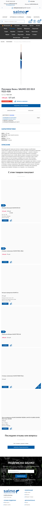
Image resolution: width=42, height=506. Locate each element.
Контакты (37, 17)
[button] (10, 4)
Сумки (13, 34)
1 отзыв (11, 212)
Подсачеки (35, 28)
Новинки (28, 489)
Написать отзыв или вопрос (21, 431)
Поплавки (12, 28)
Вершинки (27, 28)
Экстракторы (16, 37)
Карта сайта (7, 489)
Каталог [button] (5, 17)
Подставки (21, 34)
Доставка (28, 477)
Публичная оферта (9, 491)
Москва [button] (12, 115)
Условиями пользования (20, 465)
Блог (27, 487)
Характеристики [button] (11, 110)
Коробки (12, 31)
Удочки (31, 25)
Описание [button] (30, 110)
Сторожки (20, 31)
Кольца (28, 34)
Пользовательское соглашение (12, 494)
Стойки (35, 34)
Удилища (24, 25)
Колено (38, 25)
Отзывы (29, 17)
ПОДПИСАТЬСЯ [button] (21, 460)
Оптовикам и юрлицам (17, 17)
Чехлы (27, 31)
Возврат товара (29, 481)
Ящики (7, 34)
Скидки (27, 491)
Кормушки (35, 31)
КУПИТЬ (5, 220)
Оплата (27, 479)
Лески (5, 28)
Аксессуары (26, 37)
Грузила (19, 28)
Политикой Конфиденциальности (28, 464)
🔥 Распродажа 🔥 (7, 25)
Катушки (17, 25)
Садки (6, 31)
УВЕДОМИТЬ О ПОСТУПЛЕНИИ (21, 105)
